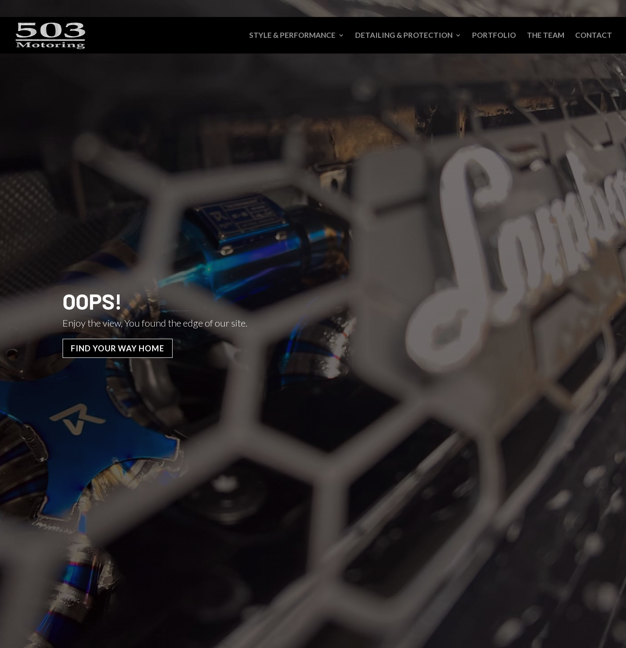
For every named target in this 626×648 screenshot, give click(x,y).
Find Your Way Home (117, 348)
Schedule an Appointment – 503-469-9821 (532, 9)
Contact (593, 36)
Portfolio (494, 36)
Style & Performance (292, 36)
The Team (545, 36)
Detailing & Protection (404, 36)
